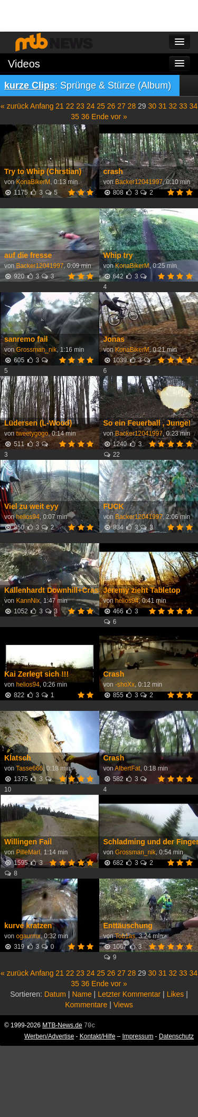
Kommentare (86, 1004)
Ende (100, 116)
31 (162, 106)
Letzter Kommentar (129, 994)
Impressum (138, 1036)
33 (183, 106)
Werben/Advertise (49, 1036)
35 (75, 116)
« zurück (15, 106)
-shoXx (125, 684)
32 (172, 106)
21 (59, 106)
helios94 (27, 517)
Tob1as (125, 936)
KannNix (28, 600)
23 (80, 106)
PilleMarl (28, 852)
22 (70, 106)
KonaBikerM (33, 182)
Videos (24, 64)
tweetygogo (32, 433)
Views (123, 1004)
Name (81, 994)
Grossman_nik (36, 349)
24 (91, 106)
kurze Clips (29, 85)
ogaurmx (28, 936)
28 (132, 106)
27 (121, 106)
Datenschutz (176, 1036)
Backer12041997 (139, 182)
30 (152, 106)
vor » (119, 116)
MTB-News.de (62, 1025)
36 (85, 116)
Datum (55, 994)
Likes (175, 994)
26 (111, 106)
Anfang (41, 106)
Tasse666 (29, 768)
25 (101, 106)
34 (193, 106)
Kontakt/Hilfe (97, 1036)
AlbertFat (127, 768)
